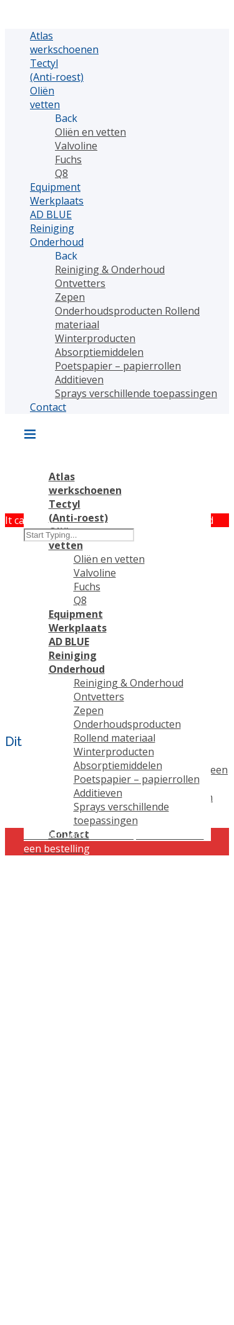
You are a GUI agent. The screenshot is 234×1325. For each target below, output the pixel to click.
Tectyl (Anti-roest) (57, 70)
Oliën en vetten (90, 132)
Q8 (61, 173)
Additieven (79, 379)
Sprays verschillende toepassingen (136, 393)
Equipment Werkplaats (57, 194)
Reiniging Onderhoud (57, 235)
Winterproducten (95, 338)
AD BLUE (51, 214)
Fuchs (68, 159)
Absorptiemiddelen (99, 352)
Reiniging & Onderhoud (110, 269)
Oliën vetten (45, 97)
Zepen (70, 297)
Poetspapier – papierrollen (118, 366)
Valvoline (76, 146)
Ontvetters (80, 283)
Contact (48, 407)
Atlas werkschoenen (64, 42)
